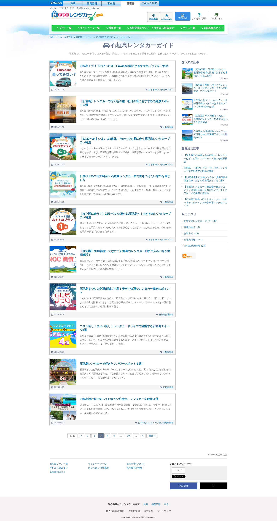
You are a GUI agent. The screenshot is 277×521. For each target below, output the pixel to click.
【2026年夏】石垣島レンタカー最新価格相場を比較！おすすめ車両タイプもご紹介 (210, 72)
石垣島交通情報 (166, 314)
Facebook (184, 486)
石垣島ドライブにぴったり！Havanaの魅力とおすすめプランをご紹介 (124, 65)
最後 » (152, 435)
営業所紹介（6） (192, 227)
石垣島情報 (168, 127)
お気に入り (166, 17)
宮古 (166, 504)
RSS (187, 255)
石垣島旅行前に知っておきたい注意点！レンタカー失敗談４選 (119, 398)
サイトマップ (164, 511)
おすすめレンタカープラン (161, 89)
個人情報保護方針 (115, 511)
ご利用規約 (134, 511)
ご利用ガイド (215, 16)
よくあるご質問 (198, 16)
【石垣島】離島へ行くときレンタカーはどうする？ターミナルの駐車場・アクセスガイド (210, 87)
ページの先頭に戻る (219, 455)
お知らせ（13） (192, 233)
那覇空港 (155, 504)
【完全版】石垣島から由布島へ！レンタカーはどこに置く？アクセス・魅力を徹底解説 (205, 158)
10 (128, 435)
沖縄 (145, 504)
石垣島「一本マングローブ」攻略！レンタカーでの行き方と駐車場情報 (205, 169)
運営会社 (148, 511)
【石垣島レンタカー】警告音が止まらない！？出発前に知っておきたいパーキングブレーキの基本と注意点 (205, 189)
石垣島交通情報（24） (195, 245)
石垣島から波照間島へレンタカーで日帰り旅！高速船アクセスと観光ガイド (210, 134)
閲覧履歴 (153, 17)
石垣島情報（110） (194, 239)
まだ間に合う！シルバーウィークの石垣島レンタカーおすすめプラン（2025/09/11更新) (210, 103)
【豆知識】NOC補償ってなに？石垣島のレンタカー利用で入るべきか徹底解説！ (210, 118)
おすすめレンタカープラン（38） (201, 221)
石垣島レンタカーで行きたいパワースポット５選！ (112, 363)
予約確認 (182, 16)
